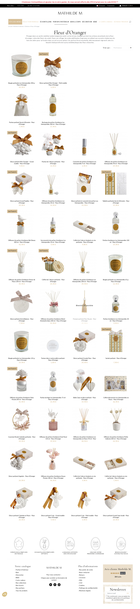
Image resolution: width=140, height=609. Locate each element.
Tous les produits (21, 591)
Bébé (17, 577)
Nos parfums (20, 588)
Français (101, 6)
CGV (80, 583)
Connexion (110, 6)
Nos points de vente (86, 570)
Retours (81, 575)
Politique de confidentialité (88, 588)
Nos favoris (20, 585)
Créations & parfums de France (18, 553)
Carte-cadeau (20, 580)
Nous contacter (84, 572)
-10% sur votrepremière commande (95, 553)
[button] (4, 594)
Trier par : (107, 48)
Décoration (19, 575)
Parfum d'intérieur (22, 570)
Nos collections (21, 583)
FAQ (80, 580)
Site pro (20, 6)
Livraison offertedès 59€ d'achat (70, 553)
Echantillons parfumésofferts (44, 553)
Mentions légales (85, 591)
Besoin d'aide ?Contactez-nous (121, 553)
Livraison (82, 577)
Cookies (82, 585)
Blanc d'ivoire (34, 6)
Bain (17, 572)
